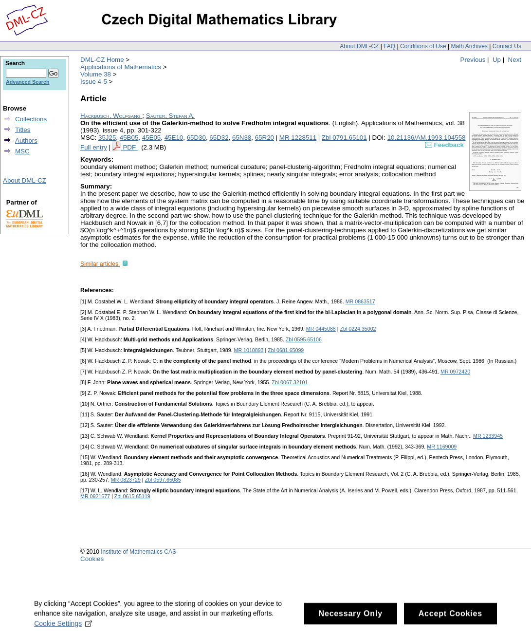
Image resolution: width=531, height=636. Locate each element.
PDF (130, 147)
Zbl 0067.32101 (290, 382)
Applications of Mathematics (120, 67)
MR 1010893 (249, 350)
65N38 (241, 137)
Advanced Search (27, 82)
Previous (473, 59)
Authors (26, 140)
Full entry (93, 147)
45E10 (174, 137)
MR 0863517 (360, 301)
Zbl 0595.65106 (304, 339)
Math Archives (469, 46)
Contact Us (507, 46)
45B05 (129, 137)
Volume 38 (95, 74)
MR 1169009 (442, 446)
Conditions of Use (423, 46)
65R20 (264, 137)
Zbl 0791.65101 (344, 137)
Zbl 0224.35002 (358, 329)
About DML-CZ (359, 46)
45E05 (151, 137)
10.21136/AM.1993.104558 (426, 137)
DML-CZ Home (102, 59)
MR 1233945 (488, 436)
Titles (22, 129)
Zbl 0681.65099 (286, 350)
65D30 (196, 137)
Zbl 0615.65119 (132, 496)
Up (497, 59)
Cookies (92, 558)
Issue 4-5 (93, 81)
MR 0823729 (126, 480)
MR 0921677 (95, 496)
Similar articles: (100, 264)
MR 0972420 (455, 371)
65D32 (218, 137)
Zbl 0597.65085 (163, 480)
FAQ (389, 46)
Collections (31, 119)
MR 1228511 (297, 137)
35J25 (107, 137)
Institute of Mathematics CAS (138, 551)
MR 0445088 (321, 329)
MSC (22, 151)
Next (514, 59)
